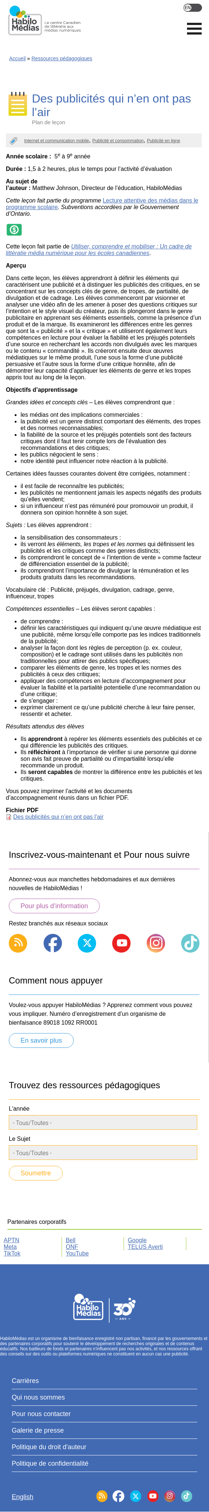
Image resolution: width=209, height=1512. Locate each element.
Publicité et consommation (118, 140)
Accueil (17, 58)
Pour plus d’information (54, 906)
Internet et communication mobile (56, 140)
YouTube (77, 1253)
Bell (71, 1240)
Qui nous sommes (38, 1397)
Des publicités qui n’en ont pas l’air (58, 817)
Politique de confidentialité (50, 1463)
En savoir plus (41, 1040)
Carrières (25, 1380)
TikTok (12, 1253)
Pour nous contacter (41, 1414)
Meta (10, 1247)
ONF (72, 1247)
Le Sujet (19, 1139)
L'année (19, 1109)
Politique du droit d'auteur (49, 1447)
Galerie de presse (38, 1430)
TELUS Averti (145, 1247)
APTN (11, 1240)
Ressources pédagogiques (62, 58)
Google (137, 1240)
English (192, 8)
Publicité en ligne (163, 140)
